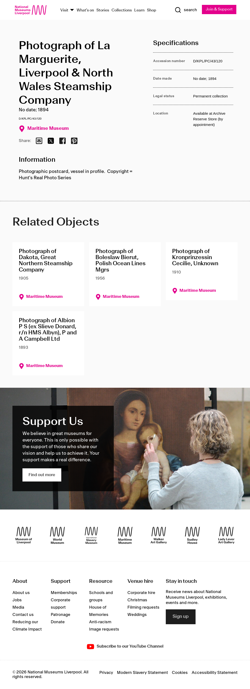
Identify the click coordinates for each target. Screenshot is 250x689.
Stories (102, 10)
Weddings (137, 615)
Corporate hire (141, 593)
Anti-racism (100, 622)
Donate (58, 622)
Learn (139, 10)
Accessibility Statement (215, 672)
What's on (85, 10)
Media (18, 607)
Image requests (104, 629)
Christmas (137, 600)
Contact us (23, 615)
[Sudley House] (192, 535)
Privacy (106, 672)
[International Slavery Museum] (91, 535)
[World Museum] (57, 535)
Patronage (60, 615)
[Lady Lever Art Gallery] (226, 535)
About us (21, 593)
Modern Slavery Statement (142, 672)
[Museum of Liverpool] (23, 535)
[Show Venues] (72, 10)
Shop (151, 10)
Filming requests (143, 607)
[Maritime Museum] (125, 535)
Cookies (180, 672)
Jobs (17, 600)
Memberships (64, 593)
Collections (122, 10)
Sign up (181, 616)
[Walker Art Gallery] (158, 535)
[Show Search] (186, 10)
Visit (64, 10)
